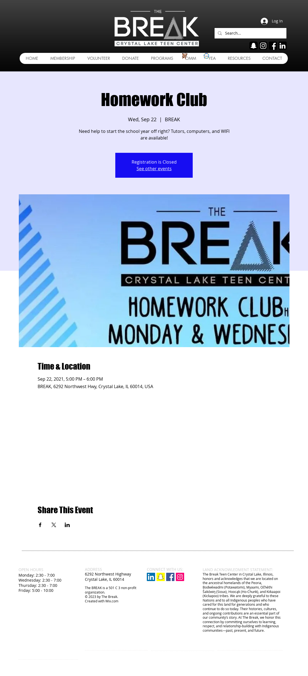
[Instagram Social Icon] (180, 577)
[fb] (273, 46)
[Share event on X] (53, 525)
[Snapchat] (160, 577)
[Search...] (250, 33)
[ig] (263, 46)
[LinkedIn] (151, 577)
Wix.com (111, 601)
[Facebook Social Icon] (170, 577)
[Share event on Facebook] (40, 525)
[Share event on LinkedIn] (67, 525)
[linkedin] (282, 46)
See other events (154, 169)
